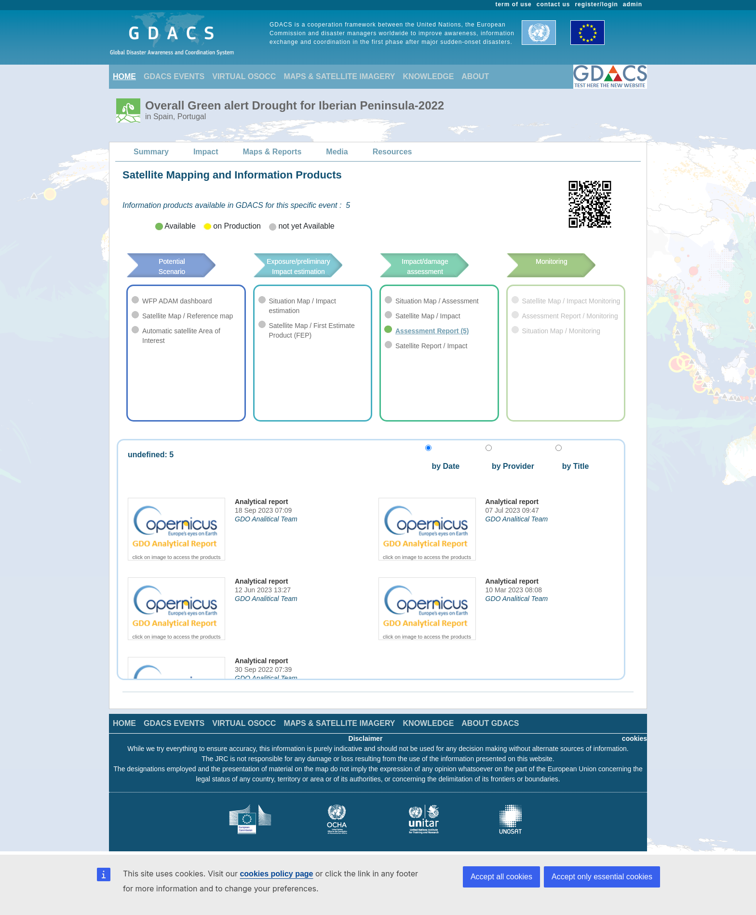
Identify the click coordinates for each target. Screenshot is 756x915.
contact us (553, 4)
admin (632, 4)
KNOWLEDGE (428, 76)
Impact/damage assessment (439, 266)
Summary (151, 152)
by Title (572, 466)
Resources (392, 152)
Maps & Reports (272, 152)
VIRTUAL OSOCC (244, 76)
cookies (634, 738)
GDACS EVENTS (174, 76)
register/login (596, 4)
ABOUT (475, 76)
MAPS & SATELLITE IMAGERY (339, 76)
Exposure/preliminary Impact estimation (312, 266)
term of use (514, 4)
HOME (124, 76)
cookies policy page (276, 874)
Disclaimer (366, 738)
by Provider (510, 466)
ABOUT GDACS (490, 723)
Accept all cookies (501, 877)
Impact (205, 152)
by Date (444, 466)
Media (337, 152)
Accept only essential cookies (602, 877)
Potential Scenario (185, 261)
